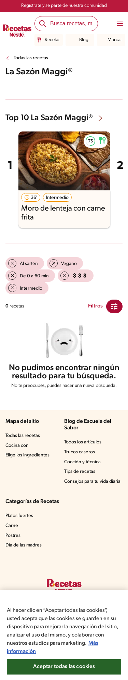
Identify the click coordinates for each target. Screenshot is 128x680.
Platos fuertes (19, 515)
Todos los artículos (82, 442)
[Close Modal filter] (114, 306)
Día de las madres (23, 545)
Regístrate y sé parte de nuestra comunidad (64, 5)
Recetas (48, 40)
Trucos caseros (79, 452)
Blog (79, 40)
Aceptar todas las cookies (64, 666)
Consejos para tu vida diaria (92, 481)
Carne (11, 525)
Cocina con (17, 445)
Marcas (111, 40)
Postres (12, 535)
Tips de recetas (79, 471)
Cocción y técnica (82, 462)
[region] (64, 635)
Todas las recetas (31, 58)
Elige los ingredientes (27, 455)
